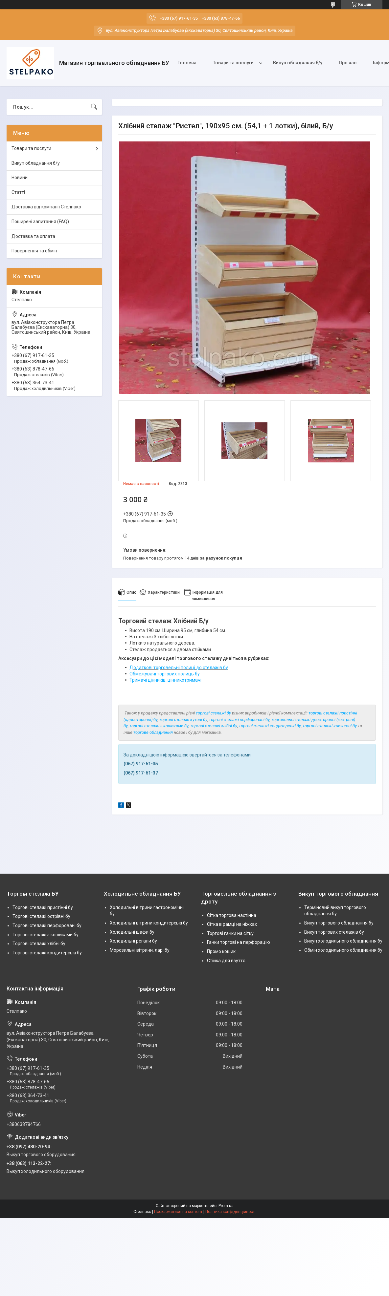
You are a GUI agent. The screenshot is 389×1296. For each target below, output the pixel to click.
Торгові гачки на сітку (230, 933)
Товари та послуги (233, 62)
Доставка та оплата (33, 236)
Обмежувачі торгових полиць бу (164, 673)
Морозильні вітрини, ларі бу (140, 950)
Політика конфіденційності (230, 1211)
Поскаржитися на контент (178, 1211)
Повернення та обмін (34, 250)
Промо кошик (221, 951)
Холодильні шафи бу (132, 932)
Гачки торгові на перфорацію (238, 942)
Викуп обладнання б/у (297, 62)
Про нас (347, 62)
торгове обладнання (153, 732)
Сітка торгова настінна (231, 915)
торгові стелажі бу (213, 713)
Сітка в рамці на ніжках (232, 924)
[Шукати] (94, 107)
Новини (19, 177)
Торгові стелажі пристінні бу (42, 907)
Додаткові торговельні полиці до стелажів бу (178, 667)
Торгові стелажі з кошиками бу (45, 934)
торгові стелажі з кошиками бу (159, 725)
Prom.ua (226, 1205)
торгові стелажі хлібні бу (213, 725)
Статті (18, 192)
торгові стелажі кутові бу (183, 719)
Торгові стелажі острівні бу (41, 916)
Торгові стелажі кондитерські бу (47, 952)
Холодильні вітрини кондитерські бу (149, 922)
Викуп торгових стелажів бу (334, 932)
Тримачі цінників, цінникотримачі (165, 680)
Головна (186, 62)
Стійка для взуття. (226, 960)
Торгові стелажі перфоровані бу (46, 925)
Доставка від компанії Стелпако (46, 206)
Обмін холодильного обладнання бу (343, 950)
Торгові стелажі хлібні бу (38, 943)
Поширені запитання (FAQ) (40, 221)
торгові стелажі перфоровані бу (239, 719)
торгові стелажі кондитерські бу (270, 725)
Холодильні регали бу (133, 941)
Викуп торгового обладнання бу (339, 922)
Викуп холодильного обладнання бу (343, 941)
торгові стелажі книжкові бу (330, 725)
